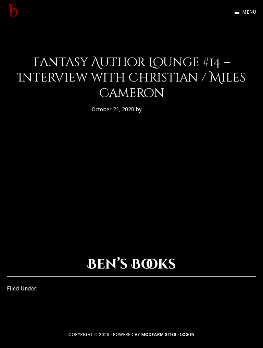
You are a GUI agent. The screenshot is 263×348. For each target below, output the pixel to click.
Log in (187, 334)
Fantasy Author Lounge (70, 288)
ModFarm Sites (159, 334)
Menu (249, 12)
